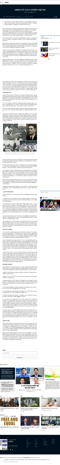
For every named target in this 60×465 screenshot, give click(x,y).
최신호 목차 (45, 441)
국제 (35, 441)
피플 (35, 445)
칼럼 (27, 446)
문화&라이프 (29, 443)
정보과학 (36, 443)
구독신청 (53, 441)
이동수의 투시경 (45, 38)
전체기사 (36, 446)
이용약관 (21, 457)
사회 (27, 441)
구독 (51, 38)
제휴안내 (15, 457)
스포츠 (28, 445)
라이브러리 (45, 443)
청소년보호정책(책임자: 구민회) (34, 457)
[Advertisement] (17, 73)
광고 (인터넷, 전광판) (10, 457)
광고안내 (53, 443)
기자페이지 (45, 445)
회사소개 (4, 457)
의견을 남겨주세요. (7, 353)
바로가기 (55, 197)
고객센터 (18, 457)
